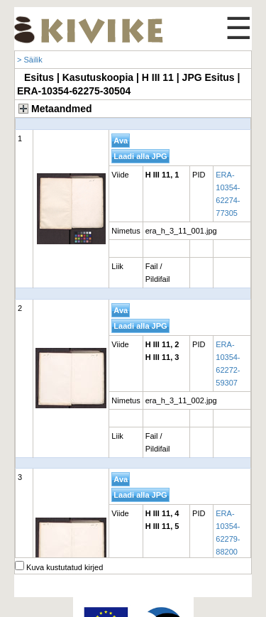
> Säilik (30, 59)
